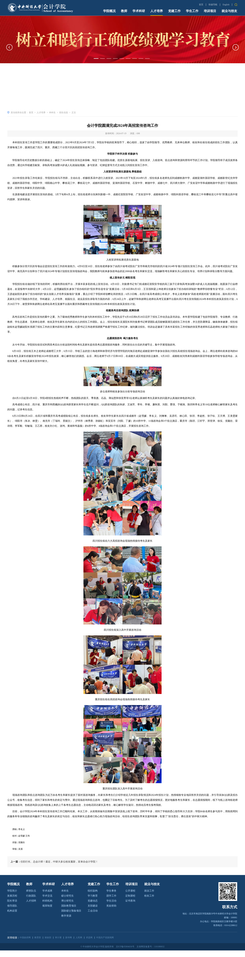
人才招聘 (31, 907)
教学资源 (66, 922)
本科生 (52, 112)
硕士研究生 (67, 902)
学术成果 (47, 897)
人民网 (79, 944)
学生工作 (192, 11)
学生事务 (111, 897)
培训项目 (210, 11)
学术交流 (47, 902)
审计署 (58, 944)
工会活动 (93, 917)
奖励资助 (111, 912)
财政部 (48, 944)
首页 (201, 4)
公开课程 (130, 897)
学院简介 (12, 897)
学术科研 (138, 11)
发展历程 (12, 902)
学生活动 (111, 907)
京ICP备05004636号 (125, 953)
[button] (9, 66)
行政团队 (31, 902)
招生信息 (63, 112)
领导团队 (12, 912)
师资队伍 (31, 897)
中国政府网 (25, 944)
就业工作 (149, 897)
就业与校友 (229, 11)
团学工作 (111, 902)
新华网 (68, 944)
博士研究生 (67, 907)
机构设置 (12, 917)
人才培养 (156, 11)
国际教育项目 (68, 912)
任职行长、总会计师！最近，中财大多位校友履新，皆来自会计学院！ (54, 868)
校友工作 (149, 902)
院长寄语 (12, 907)
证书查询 (130, 907)
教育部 (37, 944)
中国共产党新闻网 (105, 944)
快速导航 (213, 4)
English (226, 4)
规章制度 (47, 912)
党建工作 (174, 11)
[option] (122, 58)
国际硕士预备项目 (71, 917)
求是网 (89, 944)
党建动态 (93, 907)
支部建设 (93, 912)
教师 (124, 11)
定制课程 (130, 902)
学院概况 (109, 11)
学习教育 (93, 902)
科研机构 (47, 907)
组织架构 (93, 897)
